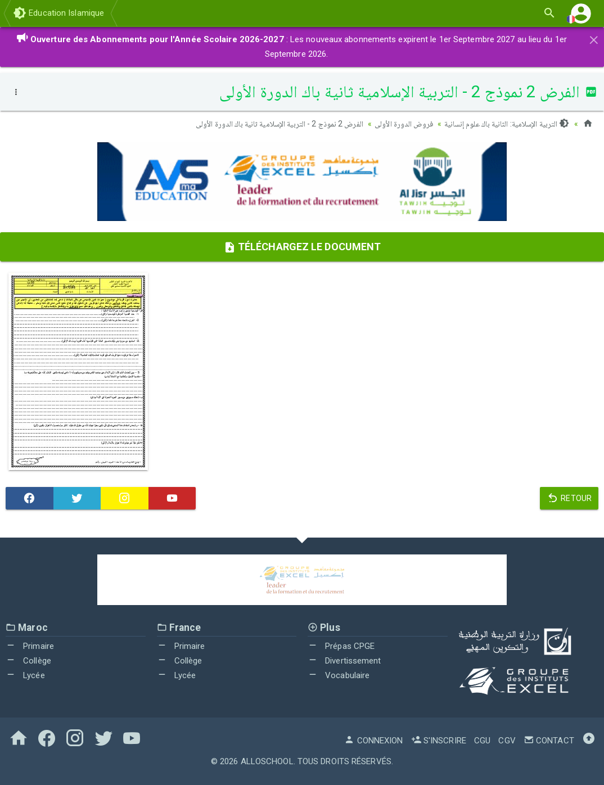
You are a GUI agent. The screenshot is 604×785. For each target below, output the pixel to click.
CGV (506, 741)
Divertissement (344, 661)
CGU (482, 741)
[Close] (594, 38)
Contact (549, 741)
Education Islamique (58, 13)
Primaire (30, 646)
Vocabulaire (338, 675)
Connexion (373, 741)
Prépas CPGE (341, 646)
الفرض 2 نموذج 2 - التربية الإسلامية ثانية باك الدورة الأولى (279, 123)
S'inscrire (438, 741)
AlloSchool (267, 761)
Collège (28, 661)
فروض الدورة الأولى (404, 123)
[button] (581, 13)
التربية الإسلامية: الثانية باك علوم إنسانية (507, 123)
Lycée (25, 675)
